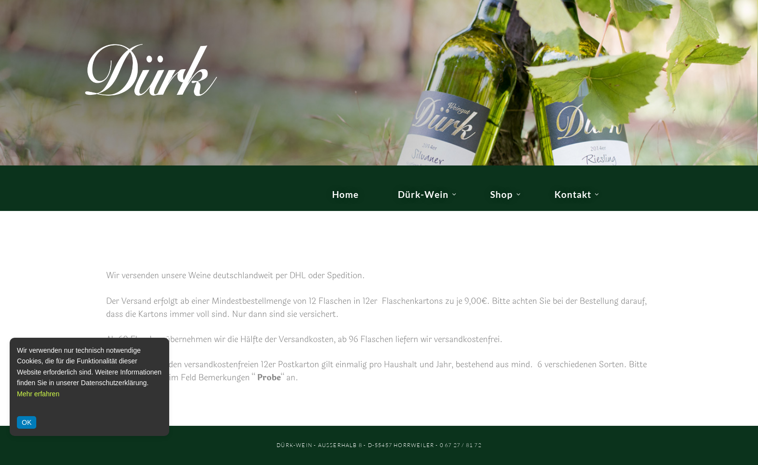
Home (345, 194)
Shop (501, 194)
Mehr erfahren (38, 394)
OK (26, 422)
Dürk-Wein (423, 194)
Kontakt (572, 194)
